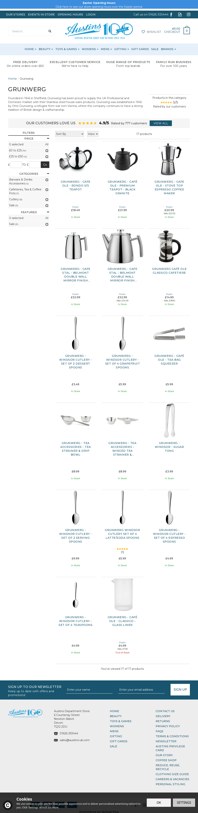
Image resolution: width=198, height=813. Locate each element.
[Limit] (93, 134)
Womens (117, 726)
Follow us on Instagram (188, 14)
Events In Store (41, 14)
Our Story (164, 755)
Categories (34, 174)
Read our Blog (180, 14)
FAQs (159, 731)
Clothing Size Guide (172, 774)
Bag (185, 29)
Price (36, 138)
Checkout (172, 32)
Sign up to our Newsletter (35, 690)
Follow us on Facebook (171, 14)
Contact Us (165, 711)
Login (91, 14)
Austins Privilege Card (170, 748)
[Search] (27, 31)
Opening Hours (70, 14)
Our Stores (15, 14)
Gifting (116, 736)
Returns (163, 721)
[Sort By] (69, 134)
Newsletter (166, 741)
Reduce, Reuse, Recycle (168, 767)
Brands (167, 49)
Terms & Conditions (172, 736)
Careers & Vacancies (172, 779)
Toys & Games (120, 721)
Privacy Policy (168, 726)
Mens (114, 731)
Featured (35, 212)
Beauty (116, 716)
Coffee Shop (166, 760)
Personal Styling (170, 784)
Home (114, 711)
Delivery (163, 716)
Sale (113, 746)
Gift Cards (118, 741)
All (46, 144)
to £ (25, 164)
